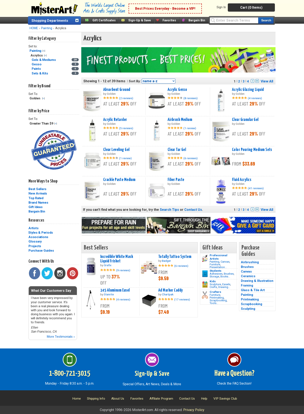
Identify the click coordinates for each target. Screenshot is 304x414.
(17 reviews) (182, 299)
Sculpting (248, 309)
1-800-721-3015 (69, 373)
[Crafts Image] (205, 284)
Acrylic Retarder (115, 120)
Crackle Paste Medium (119, 180)
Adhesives (216, 273)
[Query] (234, 20)
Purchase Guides (41, 250)
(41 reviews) (256, 188)
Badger (166, 260)
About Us (117, 398)
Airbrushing (250, 262)
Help (204, 398)
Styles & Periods (40, 232)
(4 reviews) (255, 98)
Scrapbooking (218, 300)
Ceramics (248, 276)
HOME (34, 28)
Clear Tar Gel (177, 150)
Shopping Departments (49, 21)
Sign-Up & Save (139, 20)
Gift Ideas (35, 207)
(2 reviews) (126, 98)
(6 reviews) (190, 158)
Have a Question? (234, 373)
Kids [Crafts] (213, 281)
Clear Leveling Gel (116, 150)
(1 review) (189, 128)
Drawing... (224, 287)
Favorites (169, 20)
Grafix (107, 265)
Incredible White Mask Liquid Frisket (116, 259)
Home (76, 398)
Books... (225, 276)
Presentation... (218, 267)
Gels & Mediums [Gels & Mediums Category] (44, 60)
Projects (34, 246)
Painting (46, 28)
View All (267, 81)
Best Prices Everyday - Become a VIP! (165, 9)
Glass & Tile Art (253, 290)
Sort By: (135, 81)
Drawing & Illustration (257, 281)
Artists (33, 228)
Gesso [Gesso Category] (37, 64)
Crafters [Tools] (215, 291)
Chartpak (168, 294)
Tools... (214, 303)
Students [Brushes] (215, 270)
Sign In (221, 7)
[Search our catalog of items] (266, 20)
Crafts (213, 287)
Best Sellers (37, 189)
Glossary (35, 241)
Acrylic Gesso (177, 90)
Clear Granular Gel (245, 120)
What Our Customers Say (51, 291)
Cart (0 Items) (251, 7)
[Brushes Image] (205, 274)
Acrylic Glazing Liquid (248, 90)
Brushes (229, 273)
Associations (38, 237)
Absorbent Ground (116, 90)
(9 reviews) (123, 270)
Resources (36, 220)
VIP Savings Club (225, 398)
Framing (247, 285)
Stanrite (109, 294)
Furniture (215, 264)
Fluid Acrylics (241, 180)
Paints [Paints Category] (37, 69)
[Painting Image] (205, 258)
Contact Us (193, 210)
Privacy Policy (193, 410)
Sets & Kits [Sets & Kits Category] (40, 73)
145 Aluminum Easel (115, 290)
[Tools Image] (205, 295)
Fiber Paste (176, 180)
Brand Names (38, 202)
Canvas (225, 261)
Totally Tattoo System (174, 257)
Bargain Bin (197, 20)
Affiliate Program (161, 398)
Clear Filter (44, 51)
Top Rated (35, 198)
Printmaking (217, 297)
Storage (214, 276)
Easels (226, 284)
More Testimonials (61, 337)
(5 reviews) (126, 128)
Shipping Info (96, 398)
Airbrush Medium (180, 120)
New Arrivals (37, 193)
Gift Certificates (104, 20)
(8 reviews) (190, 98)
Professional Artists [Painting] (218, 257)
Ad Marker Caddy (170, 290)
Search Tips (169, 210)
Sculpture (215, 284)
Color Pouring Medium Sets (252, 150)
